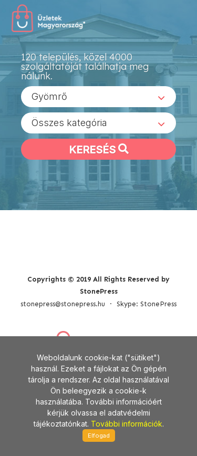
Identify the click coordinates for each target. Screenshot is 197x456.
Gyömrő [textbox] (49, 96)
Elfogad (99, 435)
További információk (126, 423)
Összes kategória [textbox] (69, 122)
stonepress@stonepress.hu (62, 304)
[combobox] (98, 96)
